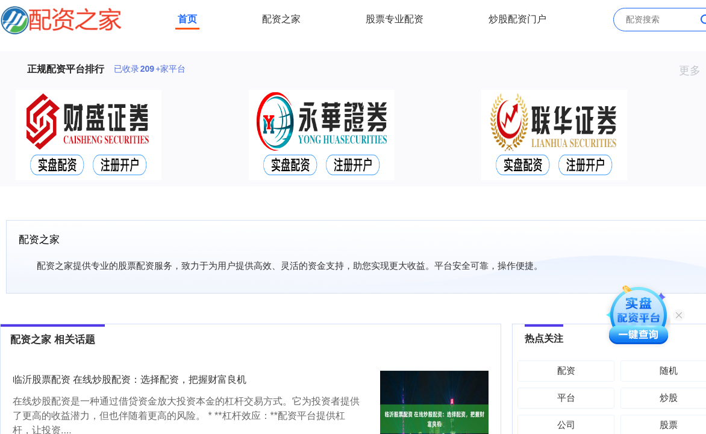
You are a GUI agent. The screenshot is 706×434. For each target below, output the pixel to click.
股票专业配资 (394, 19)
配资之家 (281, 19)
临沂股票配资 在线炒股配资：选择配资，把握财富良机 (129, 379)
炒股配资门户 (517, 19)
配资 (566, 370)
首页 (187, 19)
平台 (566, 397)
